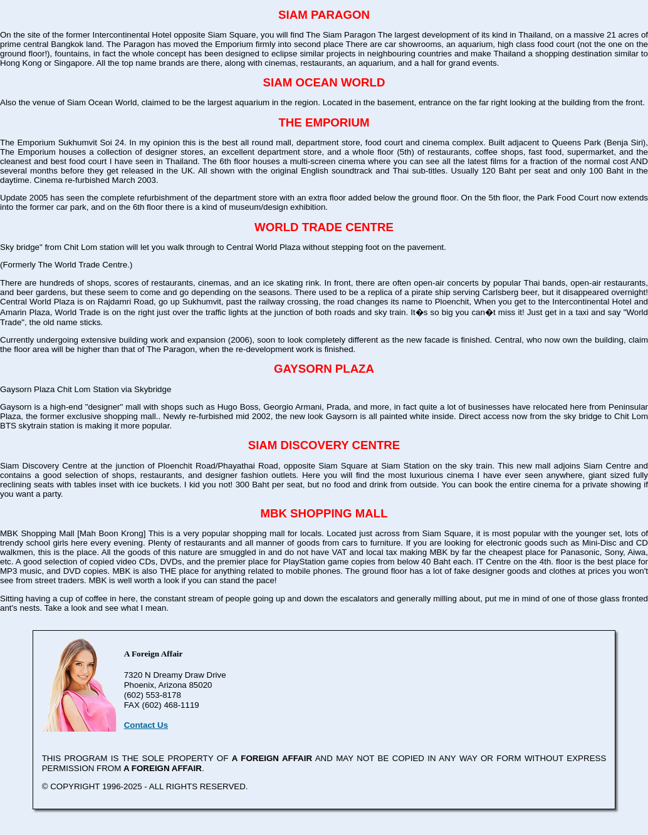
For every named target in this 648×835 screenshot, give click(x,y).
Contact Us (146, 725)
